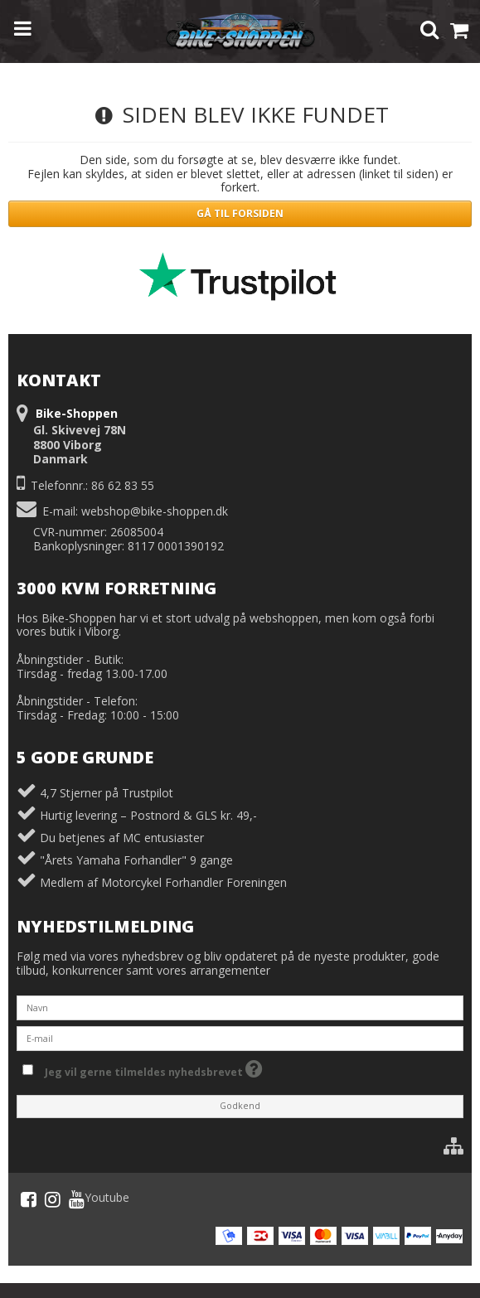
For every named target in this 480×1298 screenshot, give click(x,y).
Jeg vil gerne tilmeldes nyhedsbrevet (154, 1068)
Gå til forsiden (240, 213)
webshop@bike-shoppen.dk (154, 511)
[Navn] (240, 1006)
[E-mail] (240, 1036)
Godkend (240, 1106)
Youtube (99, 1199)
